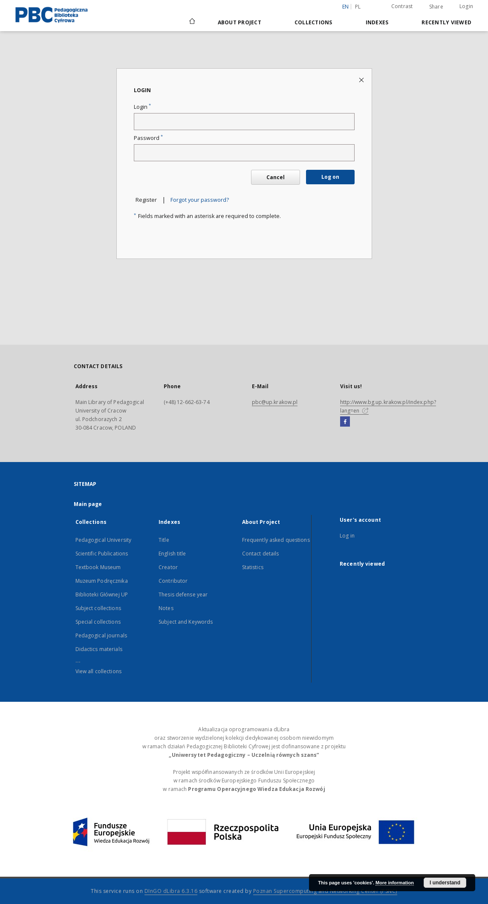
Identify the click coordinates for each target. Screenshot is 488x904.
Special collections (98, 621)
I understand (445, 883)
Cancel (275, 177)
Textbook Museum (98, 567)
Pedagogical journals (101, 635)
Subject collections (98, 608)
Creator (168, 567)
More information (394, 882)
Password (148, 138)
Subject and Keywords (186, 621)
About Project (239, 22)
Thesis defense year (183, 594)
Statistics (252, 567)
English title (172, 553)
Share (436, 6)
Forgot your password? (199, 199)
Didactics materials (98, 649)
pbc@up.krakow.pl (275, 402)
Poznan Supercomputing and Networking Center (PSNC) (325, 891)
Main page (88, 504)
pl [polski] (358, 6)
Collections (313, 22)
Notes (166, 608)
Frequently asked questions (276, 540)
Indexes (377, 22)
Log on (330, 176)
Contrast (402, 6)
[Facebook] (345, 422)
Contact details (260, 553)
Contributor (173, 580)
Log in (347, 535)
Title (164, 540)
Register (146, 199)
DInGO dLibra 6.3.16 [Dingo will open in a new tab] (171, 891)
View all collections (98, 671)
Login (466, 6)
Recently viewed (446, 22)
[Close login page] (362, 79)
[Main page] (191, 22)
